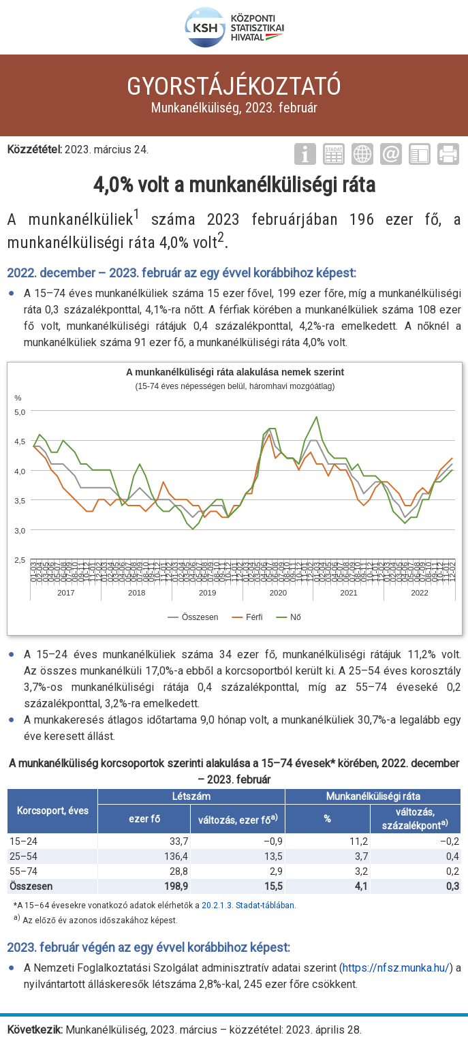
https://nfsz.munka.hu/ (396, 967)
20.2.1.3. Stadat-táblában (248, 905)
